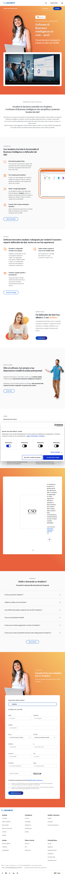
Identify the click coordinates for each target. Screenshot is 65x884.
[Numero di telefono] (20, 766)
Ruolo (10, 734)
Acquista (57, 8)
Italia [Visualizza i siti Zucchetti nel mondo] (58, 873)
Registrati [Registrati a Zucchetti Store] (50, 847)
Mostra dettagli (55, 452)
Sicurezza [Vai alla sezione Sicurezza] (50, 821)
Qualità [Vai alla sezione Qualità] (49, 818)
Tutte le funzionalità (10, 219)
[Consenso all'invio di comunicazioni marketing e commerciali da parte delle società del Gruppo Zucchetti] (9, 784)
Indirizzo (10, 744)
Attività (35, 734)
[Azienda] (32, 728)
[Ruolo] (20, 737)
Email (34, 763)
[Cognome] (45, 718)
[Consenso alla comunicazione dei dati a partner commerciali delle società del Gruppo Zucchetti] (9, 787)
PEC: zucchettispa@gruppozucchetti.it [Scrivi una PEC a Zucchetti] (12, 867)
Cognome (35, 715)
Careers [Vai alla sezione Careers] (4, 835)
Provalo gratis (41, 338)
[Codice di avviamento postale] (45, 756)
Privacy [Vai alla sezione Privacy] (27, 818)
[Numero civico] (45, 747)
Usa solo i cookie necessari (32, 457)
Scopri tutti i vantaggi (11, 292)
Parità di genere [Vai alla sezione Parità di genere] (6, 843)
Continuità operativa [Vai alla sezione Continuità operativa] (53, 825)
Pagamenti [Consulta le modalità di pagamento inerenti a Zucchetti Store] (50, 853)
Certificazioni (28, 828)
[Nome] (20, 718)
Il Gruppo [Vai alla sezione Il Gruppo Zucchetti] (4, 818)
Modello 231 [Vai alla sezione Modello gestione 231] (28, 825)
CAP (34, 753)
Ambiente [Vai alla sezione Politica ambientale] (4, 847)
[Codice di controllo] (20, 773)
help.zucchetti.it (32, 641)
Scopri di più (9, 391)
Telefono (11, 763)
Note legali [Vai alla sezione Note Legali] (27, 821)
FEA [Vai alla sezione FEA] (26, 847)
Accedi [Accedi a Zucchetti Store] (49, 843)
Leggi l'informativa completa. (35, 436)
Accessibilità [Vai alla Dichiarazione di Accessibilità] (5, 850)
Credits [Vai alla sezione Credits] (27, 831)
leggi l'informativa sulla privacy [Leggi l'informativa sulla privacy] (35, 780)
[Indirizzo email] (45, 766)
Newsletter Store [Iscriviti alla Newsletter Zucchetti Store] (52, 860)
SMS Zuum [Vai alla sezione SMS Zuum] (28, 850)
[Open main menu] (62, 3)
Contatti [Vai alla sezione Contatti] (4, 831)
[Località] (20, 756)
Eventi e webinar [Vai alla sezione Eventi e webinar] (6, 821)
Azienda (10, 725)
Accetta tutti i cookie (53, 457)
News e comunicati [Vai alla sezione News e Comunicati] (7, 828)
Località (10, 753)
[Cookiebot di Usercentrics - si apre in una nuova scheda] (55, 425)
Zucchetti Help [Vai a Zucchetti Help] (51, 857)
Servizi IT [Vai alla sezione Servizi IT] (27, 843)
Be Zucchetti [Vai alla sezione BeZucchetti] (5, 825)
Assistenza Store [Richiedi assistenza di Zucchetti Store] (52, 850)
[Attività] (45, 737)
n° (33, 744)
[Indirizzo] (20, 747)
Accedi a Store (54, 3)
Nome (9, 715)
